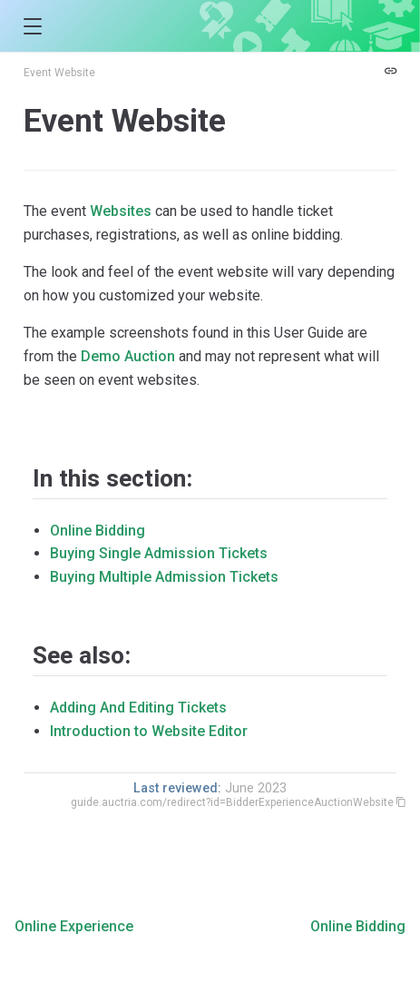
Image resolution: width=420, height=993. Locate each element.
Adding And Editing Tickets (138, 707)
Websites (120, 211)
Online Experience (74, 926)
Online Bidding (97, 530)
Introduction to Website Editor (149, 731)
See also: (82, 655)
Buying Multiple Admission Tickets (164, 576)
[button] (32, 26)
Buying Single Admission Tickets (159, 553)
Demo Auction (128, 356)
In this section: (112, 478)
